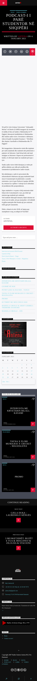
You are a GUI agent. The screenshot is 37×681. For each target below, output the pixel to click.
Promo (4, 261)
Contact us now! (8, 638)
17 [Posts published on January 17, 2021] (31, 371)
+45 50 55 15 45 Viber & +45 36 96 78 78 (17, 587)
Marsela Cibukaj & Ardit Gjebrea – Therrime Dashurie (18, 306)
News (12, 12)
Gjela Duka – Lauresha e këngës (18, 514)
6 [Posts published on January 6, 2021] (12, 368)
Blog (15, 660)
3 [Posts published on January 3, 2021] (31, 364)
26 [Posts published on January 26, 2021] (8, 377)
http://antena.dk (9, 583)
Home (5, 636)
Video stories (21, 12)
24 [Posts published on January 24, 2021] (31, 374)
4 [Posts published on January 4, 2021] (2, 368)
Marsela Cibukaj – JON (12, 311)
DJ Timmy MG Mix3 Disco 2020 (14, 302)
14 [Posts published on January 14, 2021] (17, 371)
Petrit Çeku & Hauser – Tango (10, 256)
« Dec (3, 381)
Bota (4, 399)
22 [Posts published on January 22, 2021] (22, 374)
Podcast (7, 662)
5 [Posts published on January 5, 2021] (7, 368)
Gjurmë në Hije (6, 254)
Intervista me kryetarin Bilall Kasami (12, 251)
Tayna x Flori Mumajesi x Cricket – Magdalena (15, 258)
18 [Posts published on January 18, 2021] (3, 374)
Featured (6, 432)
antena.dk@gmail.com (11, 590)
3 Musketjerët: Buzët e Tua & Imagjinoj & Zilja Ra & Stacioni (19, 540)
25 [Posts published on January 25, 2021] (3, 377)
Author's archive (18, 227)
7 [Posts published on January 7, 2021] (17, 368)
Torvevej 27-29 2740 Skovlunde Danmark (17, 594)
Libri (17, 662)
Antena (22, 36)
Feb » (7, 381)
